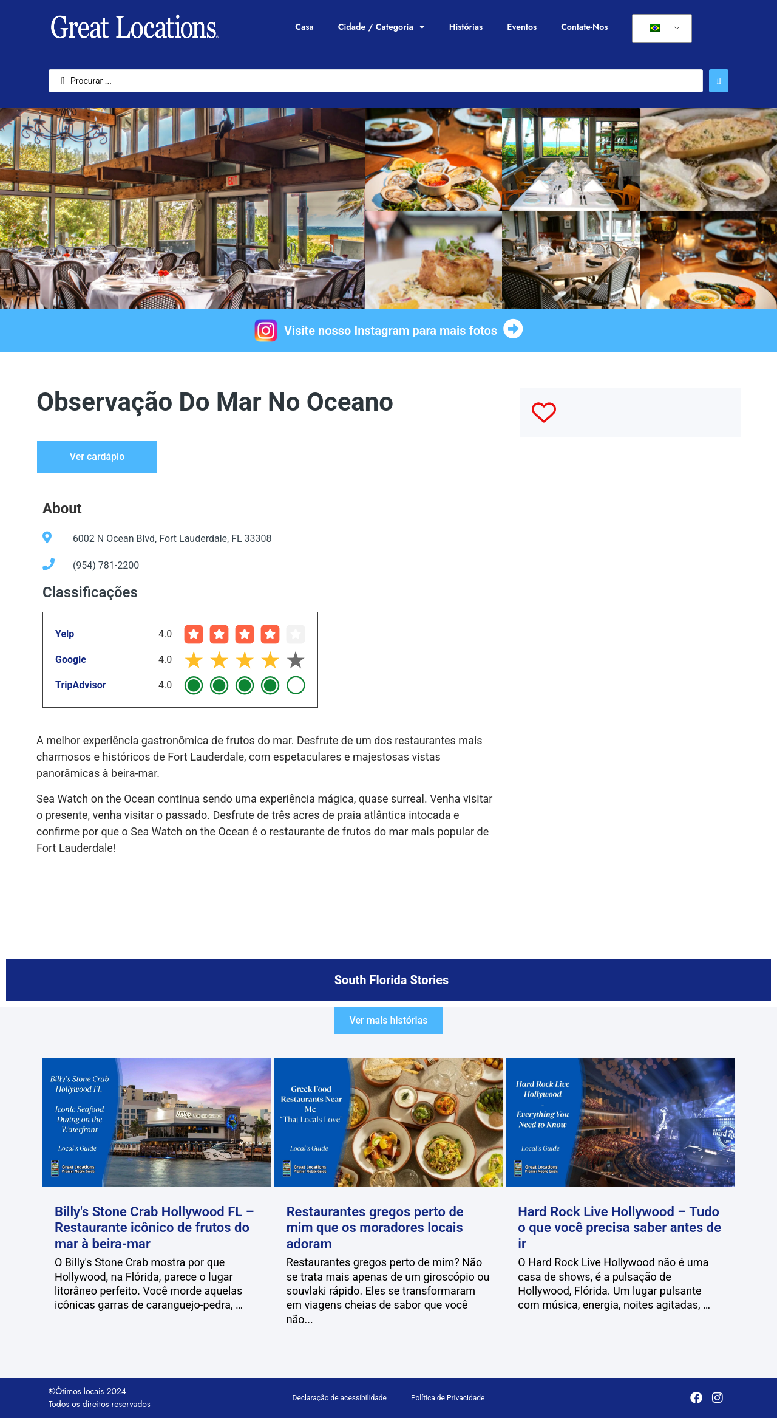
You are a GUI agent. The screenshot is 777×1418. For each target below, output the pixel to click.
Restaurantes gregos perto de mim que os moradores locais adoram (375, 1228)
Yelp (64, 634)
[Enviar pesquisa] (718, 80)
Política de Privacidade (447, 1398)
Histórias (466, 27)
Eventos (522, 27)
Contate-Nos (584, 27)
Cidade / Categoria (381, 26)
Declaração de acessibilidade (340, 1398)
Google (70, 659)
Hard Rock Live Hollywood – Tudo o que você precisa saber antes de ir (619, 1228)
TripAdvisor (80, 685)
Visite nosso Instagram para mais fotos (390, 330)
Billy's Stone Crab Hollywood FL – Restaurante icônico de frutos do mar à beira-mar (154, 1228)
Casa (304, 27)
